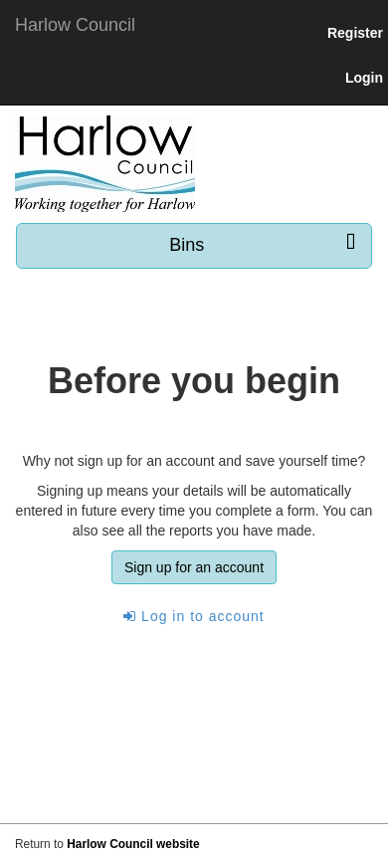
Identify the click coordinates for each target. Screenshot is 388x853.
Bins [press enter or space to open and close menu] (262, 244)
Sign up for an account (194, 567)
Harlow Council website (133, 844)
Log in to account (194, 616)
